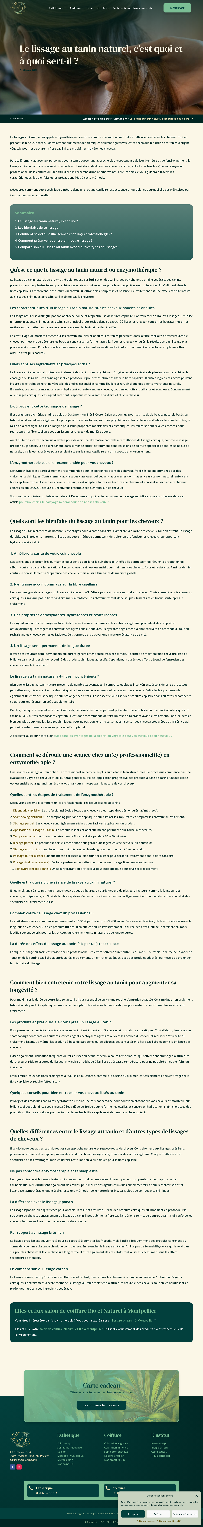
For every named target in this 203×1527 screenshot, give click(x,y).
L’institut (94, 8)
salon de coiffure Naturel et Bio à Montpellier (71, 1329)
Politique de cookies (146, 1521)
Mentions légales (76, 1513)
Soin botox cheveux (116, 1451)
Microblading (65, 1460)
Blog (106, 8)
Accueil (87, 118)
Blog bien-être (102, 118)
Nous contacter (143, 8)
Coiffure (75, 8)
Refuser (158, 1514)
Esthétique (56, 8)
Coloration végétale (116, 1443)
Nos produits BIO (114, 1460)
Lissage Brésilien (114, 1456)
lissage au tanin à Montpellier (133, 1320)
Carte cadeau (121, 8)
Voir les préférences (185, 1514)
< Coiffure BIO (16, 118)
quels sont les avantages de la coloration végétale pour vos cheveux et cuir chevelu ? (113, 736)
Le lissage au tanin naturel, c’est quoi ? (48, 221)
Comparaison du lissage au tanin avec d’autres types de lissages (68, 247)
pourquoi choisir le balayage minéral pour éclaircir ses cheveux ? (64, 502)
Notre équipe (159, 1443)
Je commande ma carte (101, 1405)
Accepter (133, 1514)
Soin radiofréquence (69, 1447)
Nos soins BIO (65, 1464)
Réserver (177, 8)
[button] (196, 1495)
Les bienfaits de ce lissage (38, 227)
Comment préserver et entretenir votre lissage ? (55, 240)
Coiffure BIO (28, 70)
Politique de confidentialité (169, 1521)
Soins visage (64, 1443)
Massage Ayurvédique (70, 1456)
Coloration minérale (116, 1447)
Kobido (61, 1451)
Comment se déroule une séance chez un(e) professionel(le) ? (65, 234)
